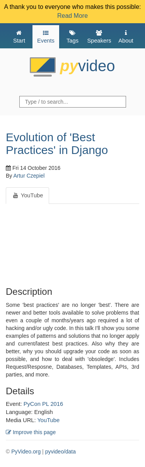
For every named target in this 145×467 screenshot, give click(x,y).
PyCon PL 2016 (43, 404)
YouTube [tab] (27, 195)
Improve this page (31, 432)
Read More (72, 15)
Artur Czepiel (28, 176)
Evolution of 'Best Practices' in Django (57, 143)
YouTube (48, 420)
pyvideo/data (60, 451)
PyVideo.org (26, 451)
